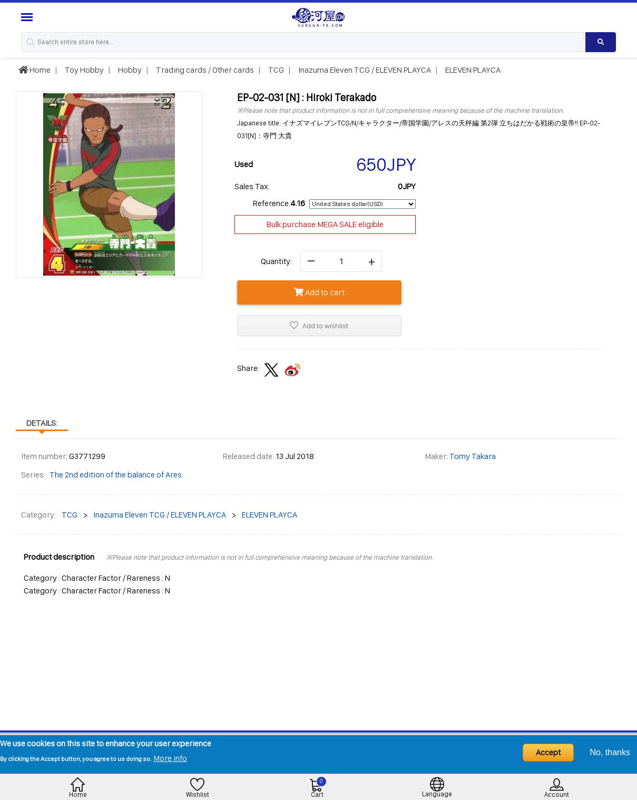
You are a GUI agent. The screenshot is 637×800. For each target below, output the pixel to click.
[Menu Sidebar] (28, 17)
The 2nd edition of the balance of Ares (116, 475)
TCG (275, 70)
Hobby (129, 70)
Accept (548, 752)
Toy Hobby (83, 70)
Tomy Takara (472, 456)
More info (170, 758)
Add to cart (319, 292)
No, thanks (610, 752)
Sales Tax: (252, 186)
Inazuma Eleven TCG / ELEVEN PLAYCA (364, 70)
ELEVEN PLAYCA (472, 70)
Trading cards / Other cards (204, 70)
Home (34, 70)
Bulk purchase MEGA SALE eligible (325, 224)
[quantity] (341, 261)
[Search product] (600, 42)
